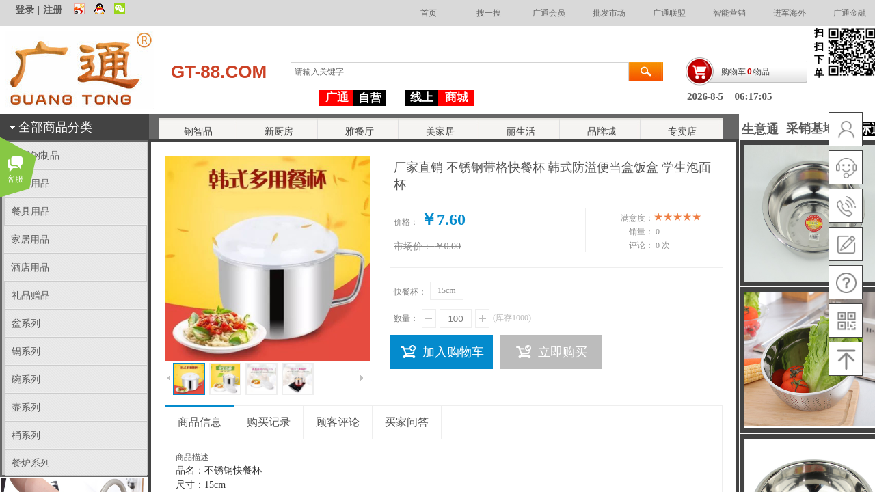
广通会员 (549, 13)
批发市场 (609, 13)
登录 (24, 10)
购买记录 (269, 422)
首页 (428, 13)
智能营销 (729, 13)
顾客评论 (338, 422)
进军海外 (789, 13)
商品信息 (199, 422)
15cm (447, 290)
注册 (52, 10)
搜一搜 (488, 13)
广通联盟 (669, 13)
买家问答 (407, 422)
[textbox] (460, 71)
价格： (406, 222)
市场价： (413, 246)
